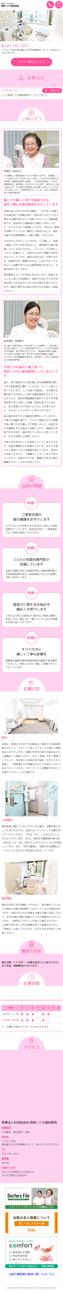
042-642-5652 (15, 45)
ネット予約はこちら (34, 62)
